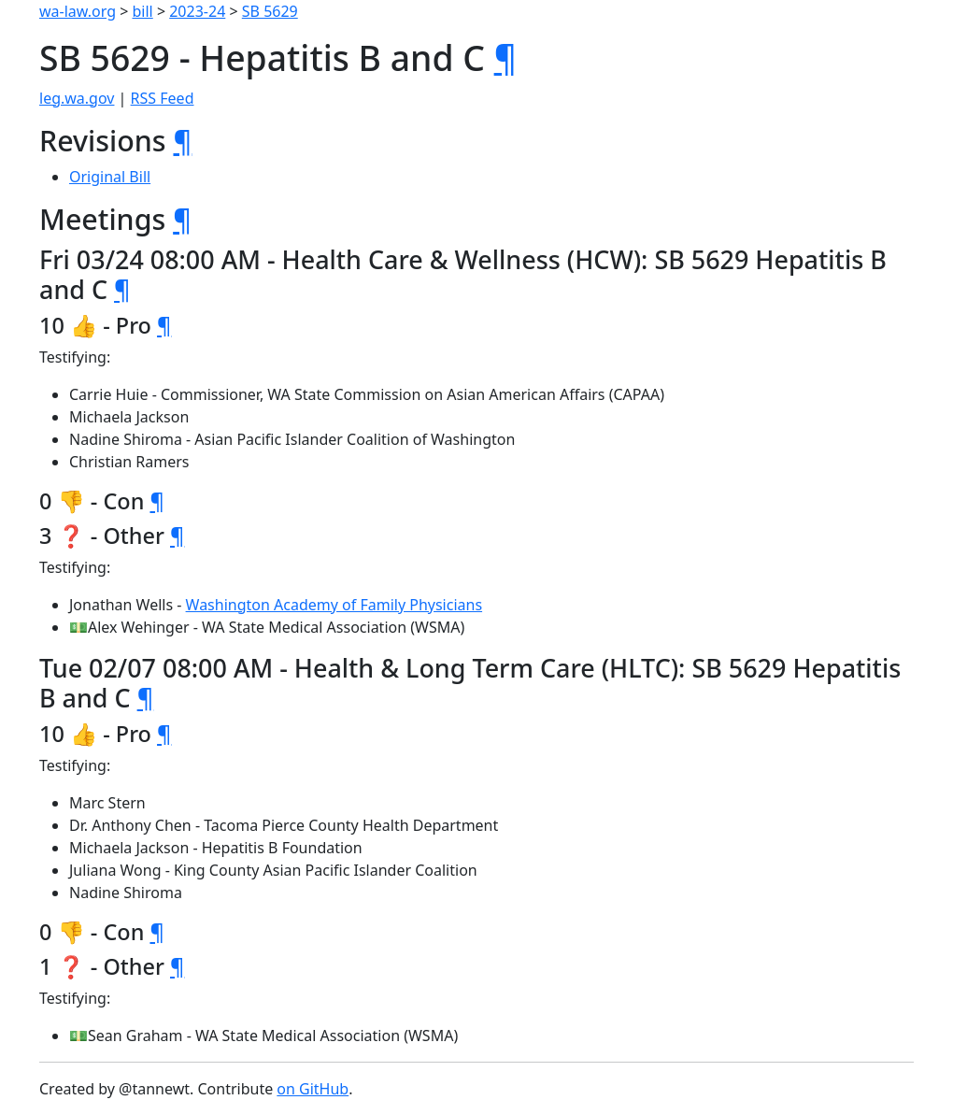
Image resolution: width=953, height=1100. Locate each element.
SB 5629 (270, 11)
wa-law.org (77, 11)
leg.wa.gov (76, 98)
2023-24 (197, 11)
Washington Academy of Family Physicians (334, 604)
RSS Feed (162, 98)
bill (143, 11)
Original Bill (109, 176)
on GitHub (312, 1089)
